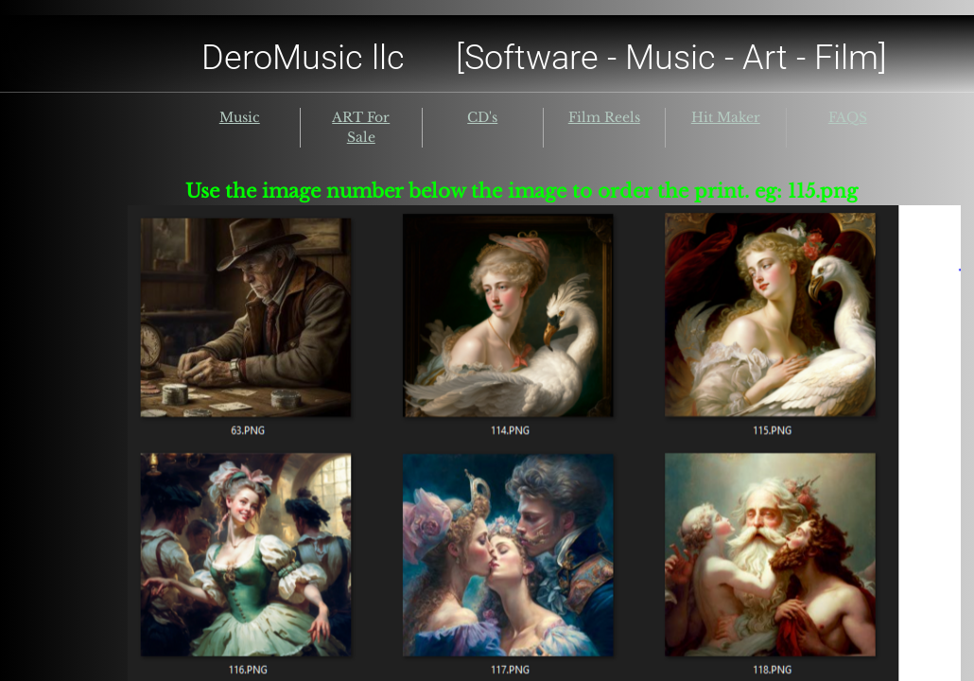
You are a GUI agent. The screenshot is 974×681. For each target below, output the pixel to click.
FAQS (847, 117)
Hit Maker (725, 117)
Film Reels (604, 117)
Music (239, 117)
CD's (482, 117)
